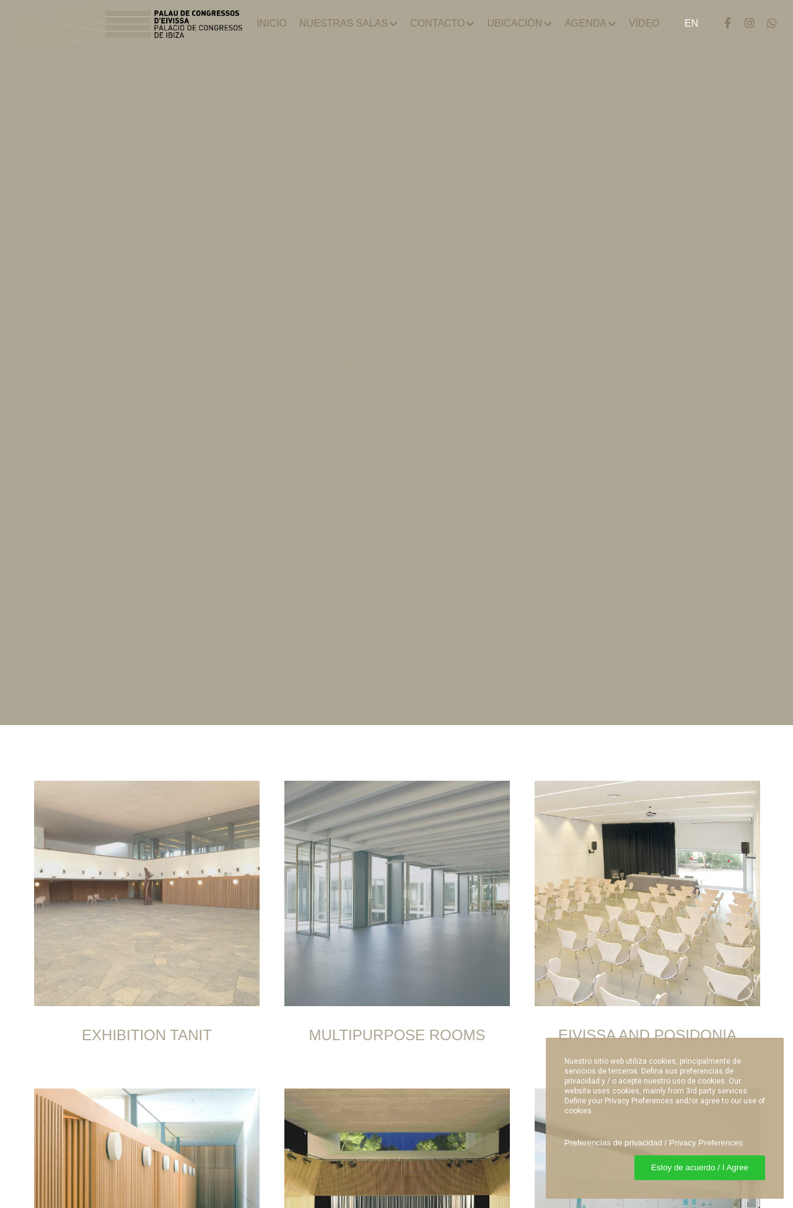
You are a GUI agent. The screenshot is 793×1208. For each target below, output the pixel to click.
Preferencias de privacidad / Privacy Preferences (653, 1142)
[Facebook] (722, 23)
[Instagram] (744, 23)
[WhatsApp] (766, 23)
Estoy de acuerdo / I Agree (699, 1167)
